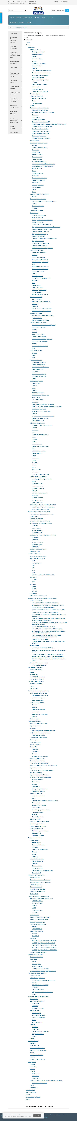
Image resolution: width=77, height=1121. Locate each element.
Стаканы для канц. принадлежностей (42, 425)
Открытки (34, 784)
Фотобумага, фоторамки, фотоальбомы (14, 120)
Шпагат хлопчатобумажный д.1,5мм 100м (43, 626)
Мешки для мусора (37, 868)
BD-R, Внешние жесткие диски (38, 595)
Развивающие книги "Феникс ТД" (41, 122)
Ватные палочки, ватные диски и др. (42, 308)
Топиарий (34, 145)
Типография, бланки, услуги (14, 106)
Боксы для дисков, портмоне (38, 556)
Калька (34, 481)
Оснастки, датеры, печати (37, 702)
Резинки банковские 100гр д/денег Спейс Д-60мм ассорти (47, 654)
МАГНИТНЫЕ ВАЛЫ (37, 901)
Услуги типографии (37, 966)
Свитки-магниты (36, 833)
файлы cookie (16, 1114)
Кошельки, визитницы (36, 313)
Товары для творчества (36, 381)
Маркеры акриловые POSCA (40, 294)
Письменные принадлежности (38, 322)
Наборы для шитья (37, 154)
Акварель (34, 82)
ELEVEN (32, 1069)
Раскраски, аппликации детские (40, 133)
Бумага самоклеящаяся (36, 518)
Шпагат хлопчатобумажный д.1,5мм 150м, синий (45, 602)
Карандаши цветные (37, 89)
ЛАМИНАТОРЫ (34, 894)
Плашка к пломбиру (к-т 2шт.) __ (41, 639)
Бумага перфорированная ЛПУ (38, 549)
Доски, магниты (36, 469)
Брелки (34, 101)
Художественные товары (37, 250)
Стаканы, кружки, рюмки (38, 845)
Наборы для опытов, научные (40, 418)
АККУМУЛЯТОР (34, 1045)
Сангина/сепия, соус (37, 276)
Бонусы (29, 22)
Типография (33, 959)
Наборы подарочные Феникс (38, 826)
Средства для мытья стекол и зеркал (42, 229)
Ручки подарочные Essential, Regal (39, 821)
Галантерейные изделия (36, 210)
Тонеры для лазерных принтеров (39, 919)
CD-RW (34, 579)
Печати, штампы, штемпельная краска (15, 74)
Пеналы (34, 56)
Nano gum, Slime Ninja (38, 392)
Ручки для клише (34, 718)
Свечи (34, 798)
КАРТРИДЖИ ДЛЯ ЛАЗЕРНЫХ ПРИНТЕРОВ (44, 940)
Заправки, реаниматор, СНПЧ (38, 952)
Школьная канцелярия (38, 77)
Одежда (34, 203)
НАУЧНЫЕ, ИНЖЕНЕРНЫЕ (39, 1083)
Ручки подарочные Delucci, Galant (39, 763)
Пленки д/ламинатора (36, 887)
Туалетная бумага (37, 299)
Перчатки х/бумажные (38, 206)
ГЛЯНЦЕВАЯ (35, 1003)
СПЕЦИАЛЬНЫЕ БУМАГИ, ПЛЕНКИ (40, 521)
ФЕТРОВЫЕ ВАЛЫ (37, 903)
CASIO (32, 1085)
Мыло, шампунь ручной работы (40, 243)
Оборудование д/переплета (37, 891)
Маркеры (34, 332)
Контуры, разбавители (38, 271)
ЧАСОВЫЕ (33, 1043)
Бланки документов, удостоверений (42, 479)
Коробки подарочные (36, 768)
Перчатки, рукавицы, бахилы (38, 199)
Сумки (34, 378)
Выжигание (35, 175)
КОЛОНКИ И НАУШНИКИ (37, 679)
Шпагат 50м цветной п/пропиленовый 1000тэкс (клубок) (47, 628)
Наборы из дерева (35, 744)
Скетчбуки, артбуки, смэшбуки (40, 129)
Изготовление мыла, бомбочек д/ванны (42, 166)
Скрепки (34, 465)
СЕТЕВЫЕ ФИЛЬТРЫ (36, 669)
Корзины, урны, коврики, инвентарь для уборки (43, 504)
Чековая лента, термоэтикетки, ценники (41, 523)
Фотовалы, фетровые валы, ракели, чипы (41, 898)
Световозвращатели (37, 54)
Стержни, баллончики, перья (40, 346)
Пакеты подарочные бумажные (38, 737)
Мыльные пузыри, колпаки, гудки (41, 810)
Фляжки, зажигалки (35, 819)
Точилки (34, 343)
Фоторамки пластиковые (38, 1015)
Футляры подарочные (36, 772)
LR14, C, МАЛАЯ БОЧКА (36, 1055)
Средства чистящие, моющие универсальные (44, 238)
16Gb (33, 570)
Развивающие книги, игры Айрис (41, 138)
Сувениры (33, 728)
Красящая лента (34, 915)
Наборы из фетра (37, 159)
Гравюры (34, 390)
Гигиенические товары (36, 297)
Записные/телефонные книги (40, 493)
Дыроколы (35, 462)
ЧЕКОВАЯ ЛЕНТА (37, 532)
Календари (35, 495)
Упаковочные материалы (37, 859)
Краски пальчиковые (37, 173)
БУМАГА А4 (35, 539)
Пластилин (35, 402)
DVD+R (34, 588)
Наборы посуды (36, 842)
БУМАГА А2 (35, 546)
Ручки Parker (33, 747)
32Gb (33, 560)
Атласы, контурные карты (39, 136)
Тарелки (34, 852)
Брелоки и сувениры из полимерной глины (43, 730)
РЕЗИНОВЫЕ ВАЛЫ (37, 910)
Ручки (33, 348)
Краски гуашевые (37, 66)
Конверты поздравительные (39, 789)
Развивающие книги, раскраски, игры (42, 126)
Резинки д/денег (34, 645)
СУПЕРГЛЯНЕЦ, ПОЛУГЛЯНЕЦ (40, 1031)
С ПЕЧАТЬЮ (35, 1076)
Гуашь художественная (38, 257)
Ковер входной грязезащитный (40, 509)
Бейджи (34, 441)
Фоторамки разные (37, 1022)
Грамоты (34, 68)
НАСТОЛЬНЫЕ (36, 1078)
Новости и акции (27, 18)
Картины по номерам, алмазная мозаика (43, 416)
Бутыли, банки (36, 803)
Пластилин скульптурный (39, 409)
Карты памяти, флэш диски (37, 558)
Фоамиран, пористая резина (39, 147)
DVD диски (33, 584)
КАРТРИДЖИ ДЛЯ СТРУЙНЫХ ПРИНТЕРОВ (44, 945)
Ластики (34, 329)
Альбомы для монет (35, 742)
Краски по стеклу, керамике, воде (41, 278)
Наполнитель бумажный (38, 791)
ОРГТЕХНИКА (34, 688)
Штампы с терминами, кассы (40, 714)
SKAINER (32, 1064)
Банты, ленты (36, 782)
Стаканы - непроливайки (39, 63)
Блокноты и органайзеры (39, 98)
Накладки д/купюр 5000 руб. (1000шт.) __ (43, 647)
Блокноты (34, 490)
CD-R (33, 581)
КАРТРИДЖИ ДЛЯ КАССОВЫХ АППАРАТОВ (44, 947)
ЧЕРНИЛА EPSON (35, 975)
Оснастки (34, 707)
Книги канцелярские (37, 486)
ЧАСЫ (32, 686)
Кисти (33, 283)
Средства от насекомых (38, 236)
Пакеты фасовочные (37, 861)
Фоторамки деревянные (38, 1017)
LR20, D (32, 1057)
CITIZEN (32, 1071)
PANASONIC (35, 936)
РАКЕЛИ (34, 905)
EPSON (34, 982)
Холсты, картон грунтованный (40, 262)
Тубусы (34, 61)
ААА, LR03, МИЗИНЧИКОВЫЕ (38, 1050)
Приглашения (36, 786)
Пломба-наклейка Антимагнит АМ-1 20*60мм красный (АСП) (48, 609)
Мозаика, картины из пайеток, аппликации (43, 164)
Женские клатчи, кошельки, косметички (42, 315)
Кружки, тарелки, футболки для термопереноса (43, 971)
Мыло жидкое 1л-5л (37, 217)
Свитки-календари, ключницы (40, 831)
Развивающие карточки (38, 119)
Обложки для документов (39, 362)
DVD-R (34, 586)
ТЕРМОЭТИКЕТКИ (37, 530)
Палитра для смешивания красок (41, 73)
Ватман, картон (34, 516)
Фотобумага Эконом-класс (37, 1001)
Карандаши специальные (39, 327)
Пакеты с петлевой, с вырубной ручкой (42, 870)
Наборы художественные (39, 252)
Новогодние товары (37, 812)
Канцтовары (13, 33)
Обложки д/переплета (36, 884)
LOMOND (32, 1024)
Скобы (34, 460)
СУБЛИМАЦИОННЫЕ (38, 989)
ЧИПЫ (34, 908)
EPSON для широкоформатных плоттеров (43, 980)
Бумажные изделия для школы (40, 80)
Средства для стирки (38, 241)
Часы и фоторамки (37, 103)
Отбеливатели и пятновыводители (41, 224)
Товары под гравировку (36, 957)
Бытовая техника (34, 140)
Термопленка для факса (36, 931)
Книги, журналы (36, 964)
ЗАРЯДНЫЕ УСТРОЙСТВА (37, 1059)
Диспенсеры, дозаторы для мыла (41, 301)
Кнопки (34, 467)
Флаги (33, 437)
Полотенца (35, 304)
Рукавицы (35, 208)
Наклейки (34, 385)
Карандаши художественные (40, 259)
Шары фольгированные (38, 796)
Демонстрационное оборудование (39, 108)
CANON (34, 994)
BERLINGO (33, 1066)
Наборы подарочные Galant (37, 824)
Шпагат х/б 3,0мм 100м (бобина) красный (43, 607)
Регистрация (65, 1)
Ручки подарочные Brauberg (37, 758)
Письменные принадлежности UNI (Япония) (44, 325)
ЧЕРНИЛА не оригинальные (37, 978)
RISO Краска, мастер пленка (38, 924)
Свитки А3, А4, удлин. (38, 835)
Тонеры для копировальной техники (40, 917)
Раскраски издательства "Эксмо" (41, 131)
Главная (12, 18)
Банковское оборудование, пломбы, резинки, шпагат (15, 54)
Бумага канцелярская (38, 488)
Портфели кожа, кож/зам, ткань (40, 367)
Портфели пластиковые (38, 364)
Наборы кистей (36, 285)
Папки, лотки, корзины (36, 350)
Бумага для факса (35, 551)
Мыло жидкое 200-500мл (39, 215)
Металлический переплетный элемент (40, 882)
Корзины (34, 353)
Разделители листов (37, 483)
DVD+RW (34, 591)
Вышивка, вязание (37, 157)
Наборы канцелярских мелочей (40, 446)
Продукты (34, 856)
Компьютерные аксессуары (14, 62)
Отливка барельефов (38, 420)
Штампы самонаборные (38, 709)
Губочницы (35, 472)
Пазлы (34, 189)
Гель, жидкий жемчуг (37, 399)
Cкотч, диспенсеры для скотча (40, 474)
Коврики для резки (35, 877)
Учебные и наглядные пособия (40, 75)
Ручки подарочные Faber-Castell (39, 723)
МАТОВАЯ (35, 1006)
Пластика (34, 413)
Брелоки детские (34, 739)
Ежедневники (35, 371)
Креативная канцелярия (36, 96)
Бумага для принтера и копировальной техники (43, 535)
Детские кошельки (37, 318)
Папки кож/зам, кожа (37, 369)
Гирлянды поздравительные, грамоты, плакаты (45, 800)
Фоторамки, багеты (35, 1010)
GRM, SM (34, 716)
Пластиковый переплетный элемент (40, 880)
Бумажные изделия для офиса (38, 476)
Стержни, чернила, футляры (40, 756)
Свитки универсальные (36, 828)
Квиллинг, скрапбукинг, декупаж (40, 395)
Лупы (33, 432)
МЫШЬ (32, 672)
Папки (33, 355)
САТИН (34, 1036)
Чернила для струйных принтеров (13, 113)
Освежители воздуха (37, 222)
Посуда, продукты (35, 840)
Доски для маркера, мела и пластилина (43, 404)
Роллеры (34, 754)
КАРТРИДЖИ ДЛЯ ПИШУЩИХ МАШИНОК (43, 943)
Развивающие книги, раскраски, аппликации (42, 112)
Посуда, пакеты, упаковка (14, 87)
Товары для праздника (36, 793)
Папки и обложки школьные (39, 84)
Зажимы (34, 439)
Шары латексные (36, 807)
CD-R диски (33, 577)
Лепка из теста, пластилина (39, 178)
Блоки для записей (37, 502)
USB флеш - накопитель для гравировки (43, 574)
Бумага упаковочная (37, 779)
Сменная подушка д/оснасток (40, 695)
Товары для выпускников (39, 805)
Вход (56, 1)
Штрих (34, 455)
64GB (33, 572)
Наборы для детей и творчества (39, 143)
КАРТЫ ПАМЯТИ (36, 563)
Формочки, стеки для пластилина (41, 411)
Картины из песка (37, 168)
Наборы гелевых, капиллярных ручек (42, 339)
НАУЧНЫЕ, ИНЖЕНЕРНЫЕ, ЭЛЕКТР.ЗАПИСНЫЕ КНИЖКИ (46, 1080)
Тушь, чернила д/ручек (38, 334)
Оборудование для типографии (40, 968)
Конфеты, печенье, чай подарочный (40, 732)
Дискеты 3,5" (33, 593)
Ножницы (34, 427)
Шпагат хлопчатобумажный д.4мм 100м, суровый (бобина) (48, 605)
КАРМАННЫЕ (36, 1073)
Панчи (34, 192)
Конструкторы (36, 152)
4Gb (33, 565)
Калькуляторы (14, 132)
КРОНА (32, 1052)
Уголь (33, 264)
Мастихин (34, 255)
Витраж (34, 171)
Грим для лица (36, 383)
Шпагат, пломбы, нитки (36, 600)
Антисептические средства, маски (41, 311)
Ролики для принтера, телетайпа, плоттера (41, 514)
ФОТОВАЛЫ (35, 912)
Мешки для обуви (37, 59)
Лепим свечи (35, 150)
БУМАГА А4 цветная (37, 542)
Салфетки (35, 306)
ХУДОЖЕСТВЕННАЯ (38, 1008)
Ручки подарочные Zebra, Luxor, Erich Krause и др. (43, 765)
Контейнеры (35, 847)
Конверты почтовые (37, 497)
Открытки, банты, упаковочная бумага (40, 777)
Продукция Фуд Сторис (38, 735)
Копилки (34, 814)
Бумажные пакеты (37, 866)
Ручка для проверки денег (39, 665)
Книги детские (36, 117)
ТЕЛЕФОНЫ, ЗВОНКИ (36, 683)
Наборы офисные (37, 453)
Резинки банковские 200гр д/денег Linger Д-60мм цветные (48, 656)
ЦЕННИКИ (35, 525)
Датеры (34, 704)
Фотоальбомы (34, 999)
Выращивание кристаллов (39, 161)
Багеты (34, 1020)
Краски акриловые (37, 292)
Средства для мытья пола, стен (40, 231)
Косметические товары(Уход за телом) (42, 248)
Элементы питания (13, 127)
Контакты (50, 18)
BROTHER (35, 933)
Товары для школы (35, 49)
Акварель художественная (39, 290)
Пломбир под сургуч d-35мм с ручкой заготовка (45, 612)
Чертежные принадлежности (40, 91)
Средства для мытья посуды (40, 234)
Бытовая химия (34, 213)
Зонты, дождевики (35, 94)
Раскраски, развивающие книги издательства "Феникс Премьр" (49, 124)
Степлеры (35, 458)
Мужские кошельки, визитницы (40, 320)
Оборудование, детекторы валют (39, 662)
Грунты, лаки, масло (37, 287)
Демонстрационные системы (40, 110)
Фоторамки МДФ (36, 1013)
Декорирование (36, 187)
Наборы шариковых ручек (39, 336)
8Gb (33, 567)
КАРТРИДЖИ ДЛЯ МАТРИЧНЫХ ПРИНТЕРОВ (44, 950)
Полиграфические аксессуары (15, 93)
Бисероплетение (36, 182)
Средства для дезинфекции (39, 245)
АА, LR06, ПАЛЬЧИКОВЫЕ (37, 1048)
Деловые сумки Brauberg (39, 376)
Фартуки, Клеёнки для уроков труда (41, 70)
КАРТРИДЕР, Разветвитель (37, 676)
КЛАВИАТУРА (34, 674)
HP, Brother (35, 987)
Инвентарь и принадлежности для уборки (43, 507)
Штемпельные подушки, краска (38, 693)
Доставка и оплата (40, 18)
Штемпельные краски (38, 700)
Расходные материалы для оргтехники (14, 99)
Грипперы (34, 863)
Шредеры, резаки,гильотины (38, 889)
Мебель (32, 105)
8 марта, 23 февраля (38, 817)
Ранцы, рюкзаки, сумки (38, 52)
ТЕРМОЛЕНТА (36, 528)
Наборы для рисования (38, 180)
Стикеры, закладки (37, 500)
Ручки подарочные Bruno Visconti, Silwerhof (41, 770)
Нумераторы (35, 711)
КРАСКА (34, 926)
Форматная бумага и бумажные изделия (13, 39)
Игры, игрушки (36, 397)
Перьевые (35, 749)
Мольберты (35, 280)
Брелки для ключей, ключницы (40, 434)
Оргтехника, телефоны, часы (14, 68)
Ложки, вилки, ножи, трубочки (40, 849)
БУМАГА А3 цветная (37, 544)
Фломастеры (35, 87)
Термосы (34, 196)
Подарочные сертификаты (17, 22)
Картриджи (33, 938)
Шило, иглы (35, 430)
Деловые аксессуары (36, 360)
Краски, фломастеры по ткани (40, 269)
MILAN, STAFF (34, 1087)
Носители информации (13, 47)
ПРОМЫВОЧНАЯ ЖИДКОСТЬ (40, 985)
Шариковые (35, 751)
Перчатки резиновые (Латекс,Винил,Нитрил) (44, 201)
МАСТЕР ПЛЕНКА (37, 929)
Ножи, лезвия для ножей (39, 451)
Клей (33, 448)
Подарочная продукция (13, 81)
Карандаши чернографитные (40, 341)
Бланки (34, 961)
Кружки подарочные (35, 725)
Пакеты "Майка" (36, 873)
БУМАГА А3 (35, 537)
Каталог (18, 18)
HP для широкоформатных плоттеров (42, 992)
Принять (37, 1115)
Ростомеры (35, 115)
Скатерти (34, 854)
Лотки (33, 357)
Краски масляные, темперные (40, 266)
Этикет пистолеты (37, 444)
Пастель (34, 273)
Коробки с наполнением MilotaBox (39, 775)
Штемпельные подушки (38, 697)
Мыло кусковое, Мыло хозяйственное (42, 220)
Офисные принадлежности (37, 423)
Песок (33, 388)
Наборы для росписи (38, 185)
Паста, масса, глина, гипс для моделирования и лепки (47, 406)
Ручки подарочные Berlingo (37, 761)
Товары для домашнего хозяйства (39, 194)
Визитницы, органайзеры (39, 374)
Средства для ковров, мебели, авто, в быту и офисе (46, 227)
